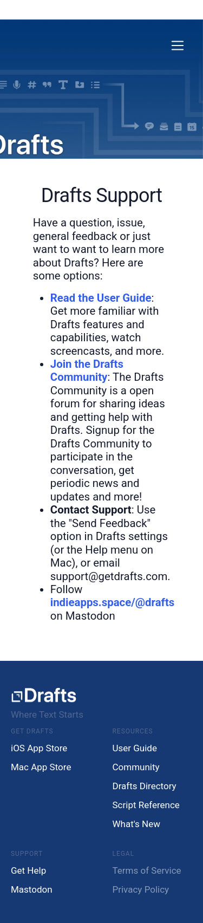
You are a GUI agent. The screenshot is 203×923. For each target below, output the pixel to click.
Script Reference (146, 805)
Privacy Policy (141, 889)
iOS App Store (39, 748)
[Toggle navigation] (178, 45)
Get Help (28, 870)
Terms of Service (147, 870)
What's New (136, 823)
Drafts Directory (144, 786)
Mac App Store (41, 767)
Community (136, 767)
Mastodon (32, 889)
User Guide (135, 748)
